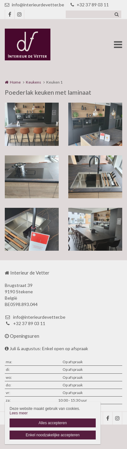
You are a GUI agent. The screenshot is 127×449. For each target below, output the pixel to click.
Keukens (33, 82)
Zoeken (116, 14)
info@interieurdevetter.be (34, 4)
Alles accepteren (53, 423)
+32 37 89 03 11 (90, 4)
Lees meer (19, 413)
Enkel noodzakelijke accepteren (53, 435)
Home (15, 82)
